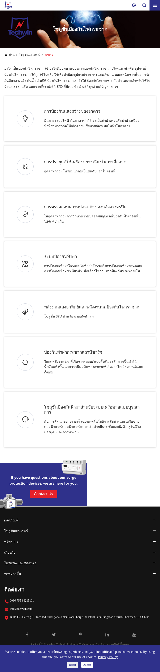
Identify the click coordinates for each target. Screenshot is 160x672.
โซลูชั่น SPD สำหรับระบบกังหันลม (69, 316)
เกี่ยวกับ (9, 552)
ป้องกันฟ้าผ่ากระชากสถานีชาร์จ (73, 352)
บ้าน (12, 55)
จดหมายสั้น (12, 574)
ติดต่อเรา (14, 590)
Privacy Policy (108, 657)
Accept (87, 664)
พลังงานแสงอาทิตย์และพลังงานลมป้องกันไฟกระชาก (91, 307)
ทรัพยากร (11, 542)
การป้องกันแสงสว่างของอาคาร (72, 111)
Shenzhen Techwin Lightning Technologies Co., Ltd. (75, 644)
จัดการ (49, 55)
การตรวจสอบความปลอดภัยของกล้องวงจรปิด (85, 207)
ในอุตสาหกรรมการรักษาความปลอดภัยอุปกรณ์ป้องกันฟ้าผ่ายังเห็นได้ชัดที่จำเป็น (92, 219)
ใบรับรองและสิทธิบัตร (20, 563)
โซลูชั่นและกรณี (29, 55)
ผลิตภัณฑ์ (11, 520)
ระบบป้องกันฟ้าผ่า (60, 256)
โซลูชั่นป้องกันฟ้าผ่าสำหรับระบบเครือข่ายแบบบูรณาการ (92, 409)
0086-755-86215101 (22, 600)
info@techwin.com (21, 608)
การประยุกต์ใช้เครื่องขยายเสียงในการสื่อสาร (85, 162)
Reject (72, 664)
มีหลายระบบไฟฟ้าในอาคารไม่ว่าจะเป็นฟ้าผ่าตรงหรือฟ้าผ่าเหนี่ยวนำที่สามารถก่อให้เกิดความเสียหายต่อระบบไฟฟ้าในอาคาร (91, 123)
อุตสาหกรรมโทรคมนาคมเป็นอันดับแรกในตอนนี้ (79, 171)
